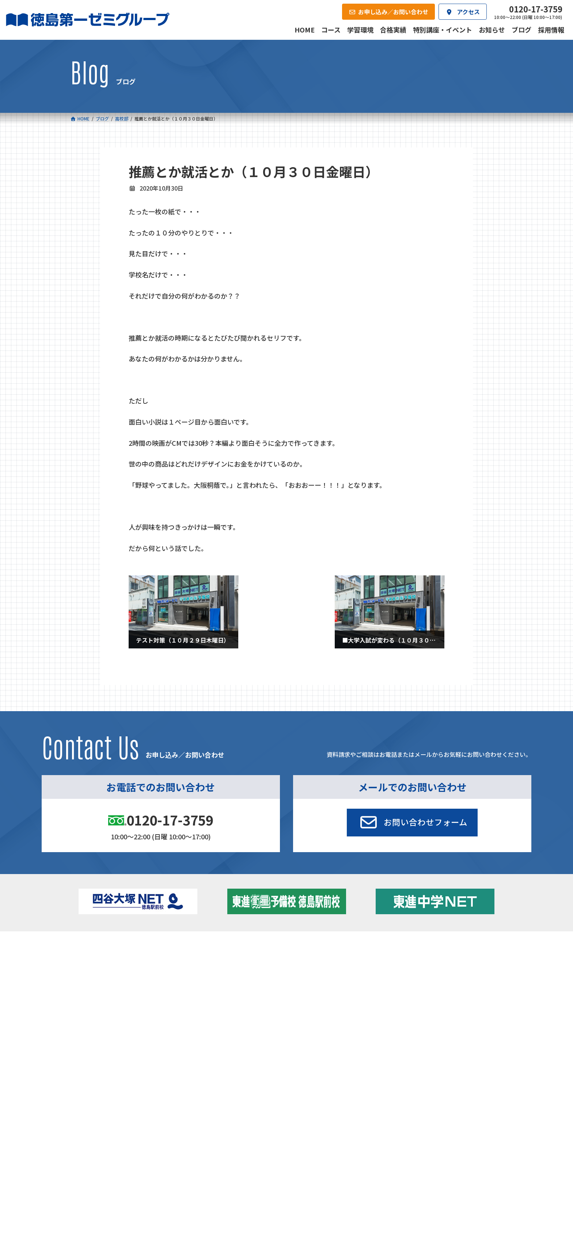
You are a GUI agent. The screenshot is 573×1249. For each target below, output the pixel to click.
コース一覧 (91, 947)
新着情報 (413, 947)
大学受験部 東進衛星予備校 (328, 958)
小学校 (96, 958)
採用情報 (372, 1017)
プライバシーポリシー (479, 1067)
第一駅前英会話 (311, 988)
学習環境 (160, 1017)
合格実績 (89, 1017)
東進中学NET (216, 990)
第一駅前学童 (308, 978)
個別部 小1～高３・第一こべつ (328, 968)
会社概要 (231, 1017)
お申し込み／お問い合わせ (463, 1017)
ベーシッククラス (115, 1000)
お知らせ (423, 968)
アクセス (301, 1017)
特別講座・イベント (436, 958)
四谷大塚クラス (112, 990)
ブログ (420, 978)
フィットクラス (112, 970)
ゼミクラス (107, 980)
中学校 (198, 958)
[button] (412, 822)
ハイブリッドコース (219, 980)
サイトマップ (438, 1067)
